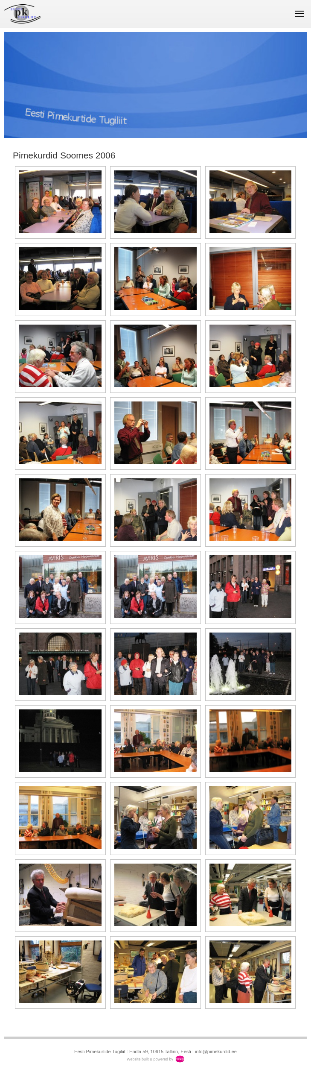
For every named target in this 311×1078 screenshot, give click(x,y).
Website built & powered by (150, 1059)
